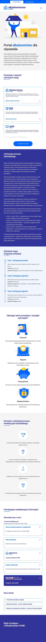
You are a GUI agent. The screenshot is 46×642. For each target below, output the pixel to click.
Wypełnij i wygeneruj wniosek (12, 100)
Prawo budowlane (11, 539)
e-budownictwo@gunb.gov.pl (11, 521)
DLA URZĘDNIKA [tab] (29, 2)
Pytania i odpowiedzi (12, 565)
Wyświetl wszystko (23, 143)
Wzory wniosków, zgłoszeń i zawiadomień (18, 527)
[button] (23, 599)
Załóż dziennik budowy (11, 119)
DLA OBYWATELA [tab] (17, 2)
